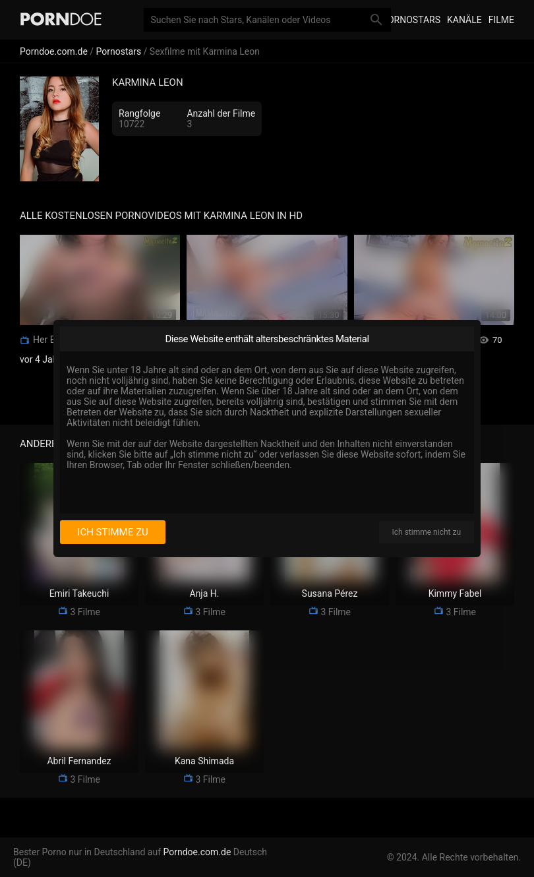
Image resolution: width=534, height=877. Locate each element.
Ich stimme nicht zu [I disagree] (426, 532)
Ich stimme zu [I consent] (112, 532)
